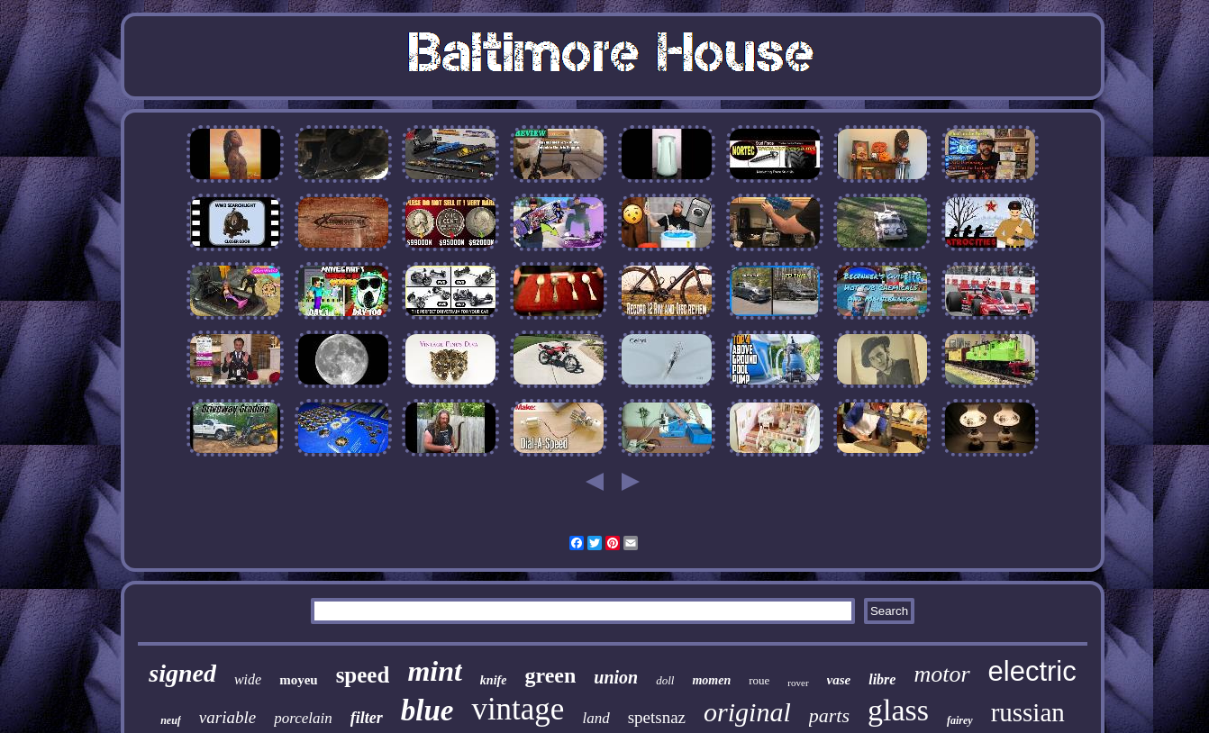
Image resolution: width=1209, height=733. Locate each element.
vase (839, 680)
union (616, 677)
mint (434, 671)
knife (493, 680)
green (550, 675)
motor (941, 674)
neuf (170, 720)
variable (227, 717)
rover (797, 682)
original (747, 712)
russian (1028, 712)
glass (898, 710)
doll (665, 680)
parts (829, 715)
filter (366, 718)
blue (427, 710)
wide (247, 679)
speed (363, 675)
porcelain (303, 718)
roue (759, 680)
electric (1032, 671)
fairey (960, 720)
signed (182, 673)
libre (881, 679)
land (595, 718)
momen (711, 680)
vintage (517, 709)
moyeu (298, 680)
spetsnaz (657, 717)
